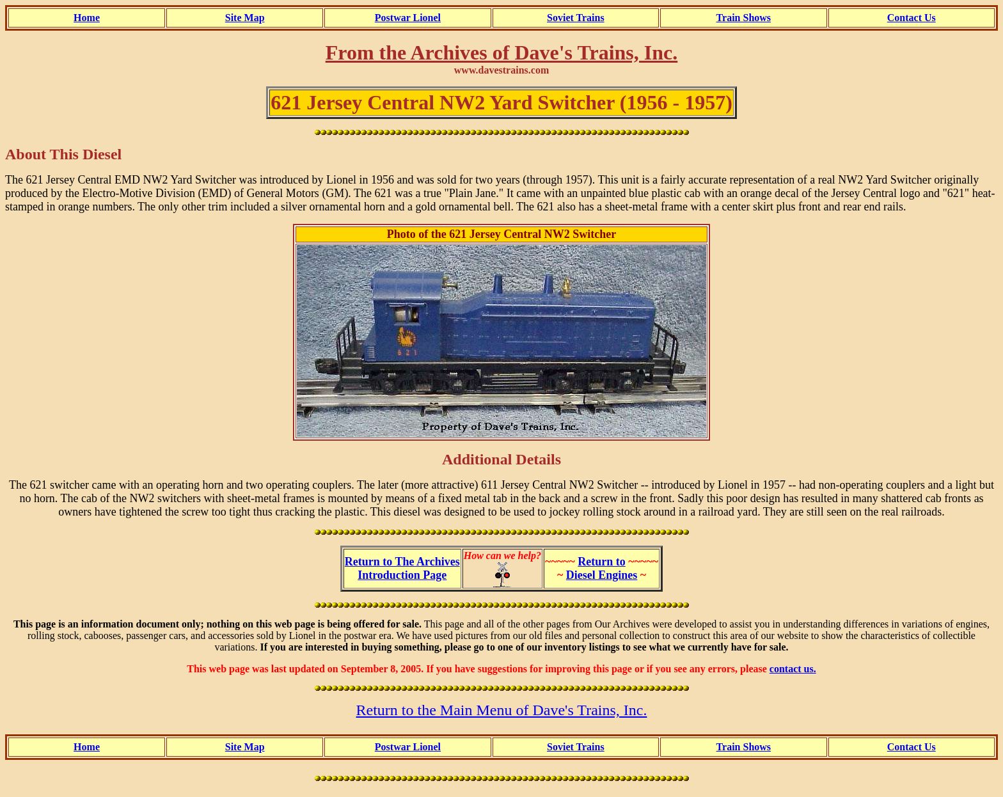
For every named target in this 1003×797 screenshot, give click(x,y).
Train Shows (743, 17)
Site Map (245, 17)
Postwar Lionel (408, 17)
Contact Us (911, 17)
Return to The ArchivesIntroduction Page (402, 568)
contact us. (793, 668)
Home (87, 17)
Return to (602, 561)
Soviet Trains (575, 17)
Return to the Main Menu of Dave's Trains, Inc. (501, 710)
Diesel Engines (602, 575)
